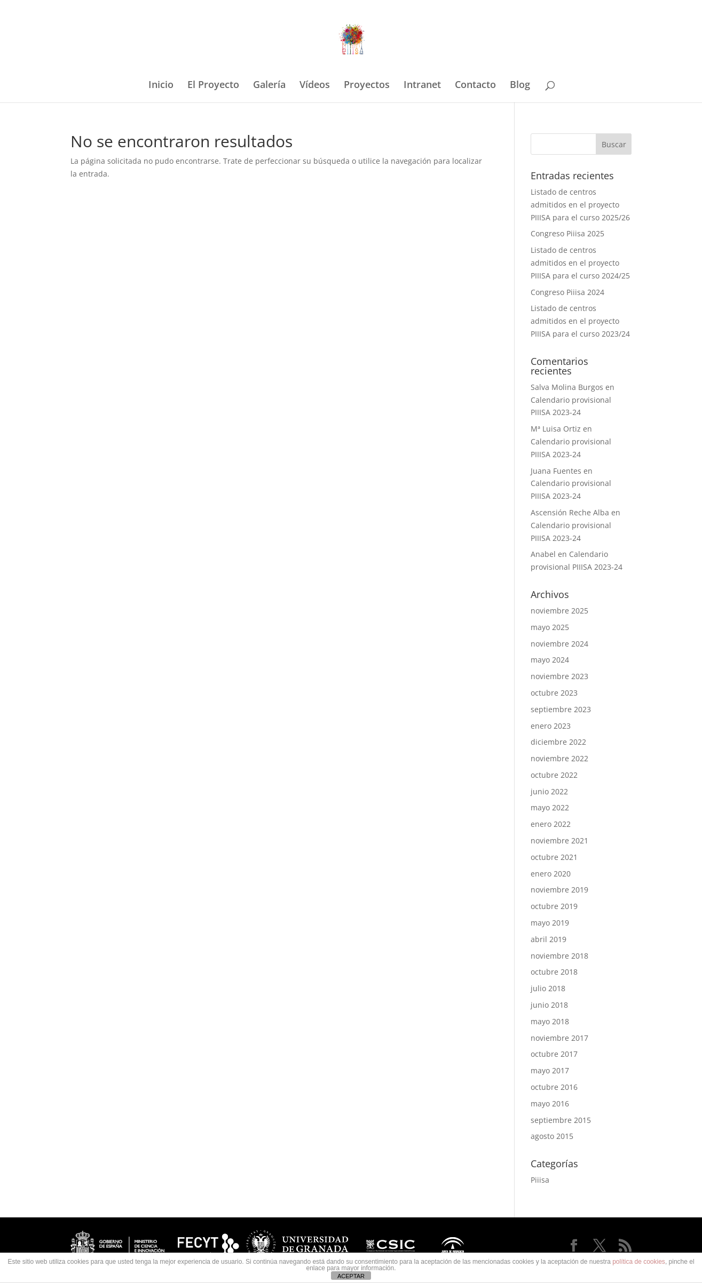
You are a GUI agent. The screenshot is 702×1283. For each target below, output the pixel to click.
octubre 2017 (554, 1054)
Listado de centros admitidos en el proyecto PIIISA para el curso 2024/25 (580, 263)
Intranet (422, 86)
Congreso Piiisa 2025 (567, 233)
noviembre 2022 (559, 758)
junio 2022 (549, 791)
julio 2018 (548, 988)
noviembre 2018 (559, 956)
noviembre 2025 (559, 610)
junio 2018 (549, 1005)
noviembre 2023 (559, 676)
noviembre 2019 (559, 889)
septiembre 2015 (561, 1120)
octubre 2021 (554, 857)
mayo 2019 (550, 923)
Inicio (160, 86)
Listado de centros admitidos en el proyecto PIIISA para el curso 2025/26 (580, 204)
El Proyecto (213, 86)
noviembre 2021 (559, 840)
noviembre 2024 (559, 644)
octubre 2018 (554, 972)
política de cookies (638, 1261)
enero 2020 (551, 873)
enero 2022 (551, 824)
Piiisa (540, 1180)
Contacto (475, 86)
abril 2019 (548, 939)
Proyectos (367, 86)
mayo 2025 (550, 627)
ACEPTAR (351, 1276)
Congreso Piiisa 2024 (567, 292)
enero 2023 (551, 726)
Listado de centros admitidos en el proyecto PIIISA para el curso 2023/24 (580, 321)
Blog (520, 86)
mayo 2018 (550, 1021)
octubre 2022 (554, 775)
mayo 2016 (550, 1103)
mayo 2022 (550, 807)
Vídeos (314, 86)
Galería (269, 86)
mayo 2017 (550, 1070)
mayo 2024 (550, 660)
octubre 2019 (554, 906)
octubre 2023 (554, 693)
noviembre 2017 (559, 1038)
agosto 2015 (552, 1136)
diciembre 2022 (558, 742)
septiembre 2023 (561, 709)
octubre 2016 (554, 1087)
